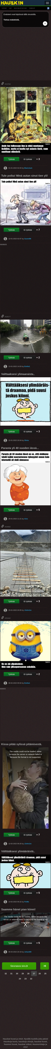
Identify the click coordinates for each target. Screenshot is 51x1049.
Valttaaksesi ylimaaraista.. (18, 374)
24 (20, 979)
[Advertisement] (25, 54)
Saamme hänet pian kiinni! (18, 909)
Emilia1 (27, 366)
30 (17, 973)
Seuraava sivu (19, 966)
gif (10, 8)
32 (6, 973)
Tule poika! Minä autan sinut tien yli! (24, 175)
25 (45, 973)
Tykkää (11, 159)
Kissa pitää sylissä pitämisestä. (21, 744)
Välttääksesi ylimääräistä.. (18, 851)
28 (28, 973)
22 (31, 979)
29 (23, 973)
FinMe (26, 902)
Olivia (26, 440)
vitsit (4, 8)
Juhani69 (27, 952)
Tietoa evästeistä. (11, 20)
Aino (26, 519)
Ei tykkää (28, 159)
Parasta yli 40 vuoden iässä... (20, 447)
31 (11, 973)
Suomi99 (27, 239)
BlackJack (28, 168)
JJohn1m (27, 610)
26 (40, 973)
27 (34, 973)
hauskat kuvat (20, 8)
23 (25, 979)
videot (32, 8)
